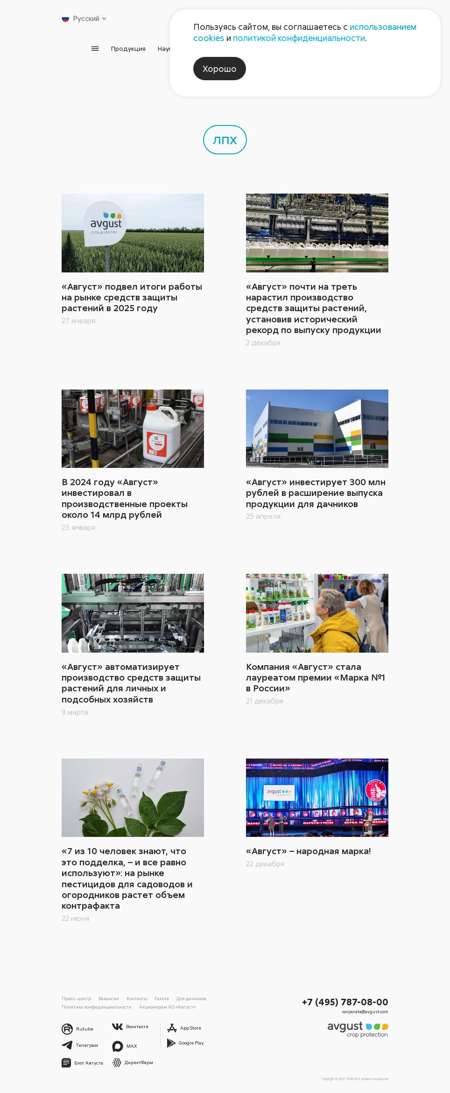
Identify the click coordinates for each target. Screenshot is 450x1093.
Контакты (137, 998)
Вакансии (108, 998)
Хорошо (220, 68)
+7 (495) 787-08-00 (345, 1001)
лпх (225, 138)
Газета (162, 998)
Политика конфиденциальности (97, 1006)
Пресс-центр (76, 998)
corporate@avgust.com (365, 1011)
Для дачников (191, 998)
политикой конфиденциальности (299, 38)
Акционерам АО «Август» (167, 1006)
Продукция (128, 48)
